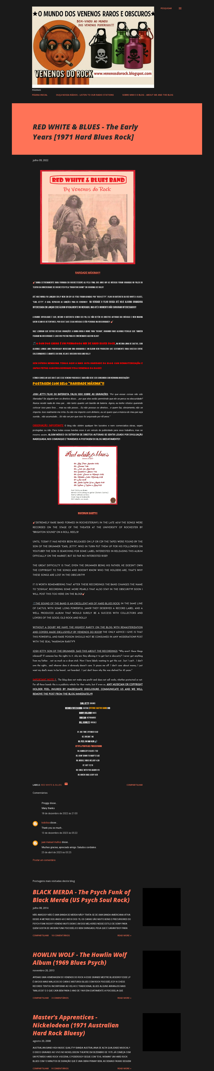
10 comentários (60, 935)
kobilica (46, 822)
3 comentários (60, 997)
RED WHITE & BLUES (51, 784)
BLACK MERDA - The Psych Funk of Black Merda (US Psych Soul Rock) (81, 896)
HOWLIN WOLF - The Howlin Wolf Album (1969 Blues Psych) (80, 958)
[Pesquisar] (166, 8)
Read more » (124, 935)
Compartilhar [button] (135, 784)
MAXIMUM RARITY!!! (87, 513)
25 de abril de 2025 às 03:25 (56, 852)
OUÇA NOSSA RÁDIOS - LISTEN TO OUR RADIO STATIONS (85, 94)
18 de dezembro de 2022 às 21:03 (60, 813)
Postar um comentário (44, 860)
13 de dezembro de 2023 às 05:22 (60, 832)
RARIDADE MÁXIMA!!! (87, 272)
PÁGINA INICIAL (39, 94)
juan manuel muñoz (51, 842)
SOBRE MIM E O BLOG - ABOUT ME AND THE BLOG (147, 94)
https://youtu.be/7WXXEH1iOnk (88, 746)
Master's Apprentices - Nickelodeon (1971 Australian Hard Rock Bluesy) (76, 1025)
